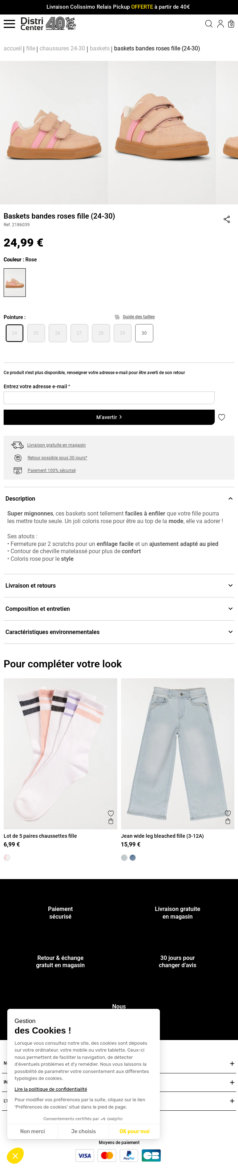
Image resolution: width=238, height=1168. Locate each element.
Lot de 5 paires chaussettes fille (40, 836)
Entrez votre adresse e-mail (37, 386)
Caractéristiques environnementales (119, 632)
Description (119, 498)
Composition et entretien (119, 608)
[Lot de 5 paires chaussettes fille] (7, 857)
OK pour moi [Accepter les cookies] (135, 1131)
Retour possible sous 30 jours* (57, 457)
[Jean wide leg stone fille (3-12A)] (132, 857)
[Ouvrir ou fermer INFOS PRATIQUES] (232, 1082)
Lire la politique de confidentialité (51, 1089)
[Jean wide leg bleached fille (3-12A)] (124, 857)
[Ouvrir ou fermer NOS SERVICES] (232, 1064)
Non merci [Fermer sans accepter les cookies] (32, 1131)
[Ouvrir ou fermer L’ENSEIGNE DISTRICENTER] (232, 1101)
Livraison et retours (119, 585)
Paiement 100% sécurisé (52, 470)
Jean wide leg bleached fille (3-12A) (162, 836)
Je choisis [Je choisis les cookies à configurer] (83, 1131)
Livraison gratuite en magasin (56, 445)
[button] (15, 1155)
